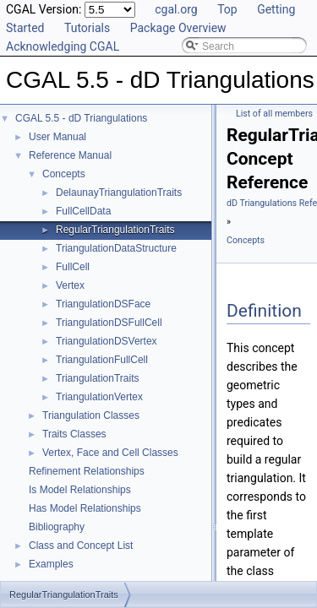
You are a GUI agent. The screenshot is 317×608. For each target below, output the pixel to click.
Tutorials (87, 28)
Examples (51, 564)
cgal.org (176, 9)
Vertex (70, 285)
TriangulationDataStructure (116, 248)
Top (227, 9)
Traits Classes (74, 434)
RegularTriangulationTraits (115, 230)
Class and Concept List (81, 545)
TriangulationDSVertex (106, 341)
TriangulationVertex (99, 397)
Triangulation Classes (90, 415)
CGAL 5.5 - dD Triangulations (81, 118)
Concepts (63, 174)
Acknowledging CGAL (62, 46)
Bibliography (57, 527)
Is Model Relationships (80, 490)
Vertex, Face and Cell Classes (110, 453)
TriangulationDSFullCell (109, 322)
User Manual (57, 137)
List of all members (274, 113)
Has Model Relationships (85, 508)
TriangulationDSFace (103, 304)
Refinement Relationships (87, 471)
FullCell (73, 267)
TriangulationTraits (97, 378)
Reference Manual (70, 155)
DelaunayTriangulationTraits (119, 192)
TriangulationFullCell (102, 360)
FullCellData (83, 211)
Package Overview (178, 28)
